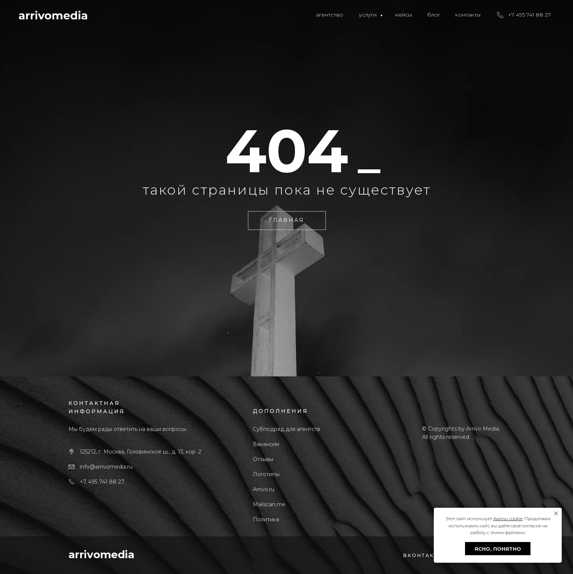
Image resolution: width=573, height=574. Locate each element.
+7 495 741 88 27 (102, 481)
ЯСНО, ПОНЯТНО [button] (497, 549)
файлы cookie (508, 518)
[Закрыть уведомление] (556, 513)
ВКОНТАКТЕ (422, 555)
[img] (53, 15)
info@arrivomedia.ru (106, 466)
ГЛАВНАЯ (286, 220)
